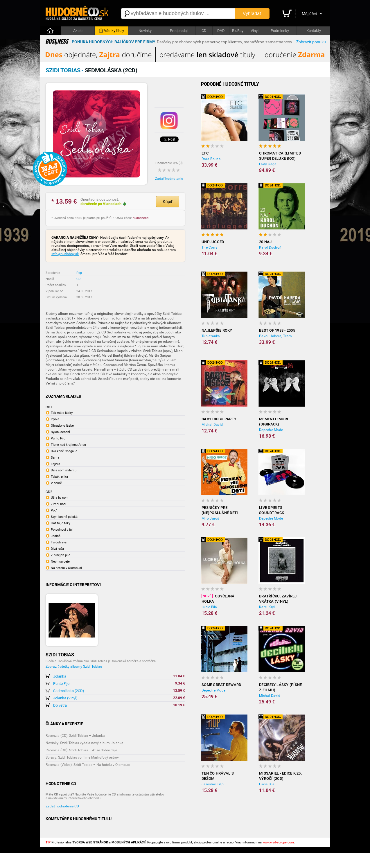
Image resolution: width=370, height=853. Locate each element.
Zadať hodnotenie (169, 179)
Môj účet (309, 13)
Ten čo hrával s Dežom (218, 776)
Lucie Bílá (209, 607)
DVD (221, 30)
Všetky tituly (111, 30)
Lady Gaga (267, 164)
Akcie (77, 30)
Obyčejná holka (218, 599)
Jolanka (59, 676)
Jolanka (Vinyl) (65, 698)
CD (204, 30)
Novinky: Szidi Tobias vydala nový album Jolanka (84, 743)
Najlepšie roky (217, 330)
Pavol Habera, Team (275, 336)
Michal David (212, 425)
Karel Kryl (267, 607)
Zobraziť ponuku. (311, 41)
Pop (79, 273)
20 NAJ (265, 242)
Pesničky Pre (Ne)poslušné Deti (220, 510)
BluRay (237, 30)
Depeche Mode (271, 430)
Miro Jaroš (210, 518)
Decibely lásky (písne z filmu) (280, 687)
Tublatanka (211, 336)
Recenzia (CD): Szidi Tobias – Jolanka (75, 736)
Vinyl (254, 30)
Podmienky (280, 30)
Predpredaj (179, 30)
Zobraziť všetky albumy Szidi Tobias (74, 667)
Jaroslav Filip (213, 784)
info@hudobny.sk (65, 254)
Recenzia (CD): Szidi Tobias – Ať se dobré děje (81, 750)
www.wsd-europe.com (278, 842)
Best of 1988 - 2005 (277, 330)
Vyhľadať (252, 13)
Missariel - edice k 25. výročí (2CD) (280, 776)
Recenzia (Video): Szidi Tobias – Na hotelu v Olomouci (88, 765)
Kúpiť (167, 201)
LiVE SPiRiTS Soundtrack (271, 510)
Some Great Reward (221, 685)
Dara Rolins (211, 159)
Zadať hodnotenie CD (62, 806)
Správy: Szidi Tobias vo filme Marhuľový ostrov (82, 757)
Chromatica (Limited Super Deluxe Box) (280, 156)
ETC (205, 153)
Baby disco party (219, 419)
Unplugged (213, 242)
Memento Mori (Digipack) (273, 421)
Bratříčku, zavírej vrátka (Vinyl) (278, 599)
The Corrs (209, 247)
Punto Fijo (61, 683)
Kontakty (313, 30)
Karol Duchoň (270, 247)
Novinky (145, 30)
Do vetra (60, 705)
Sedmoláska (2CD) (68, 691)
